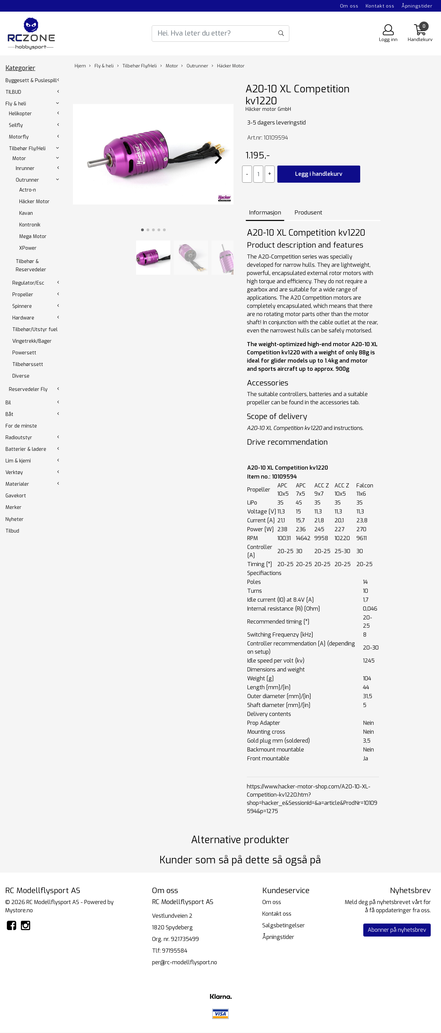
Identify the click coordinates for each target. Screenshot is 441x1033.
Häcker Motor (34, 201)
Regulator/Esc (28, 283)
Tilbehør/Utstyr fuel (35, 329)
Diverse (20, 376)
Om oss (349, 6)
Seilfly (16, 125)
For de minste (21, 426)
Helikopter (20, 113)
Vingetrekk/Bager (32, 341)
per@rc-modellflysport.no (184, 962)
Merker (13, 507)
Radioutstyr (18, 437)
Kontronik (29, 225)
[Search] (221, 33)
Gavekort (15, 496)
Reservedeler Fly (28, 389)
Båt (9, 414)
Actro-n (27, 190)
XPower (28, 248)
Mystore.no (19, 910)
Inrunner (25, 168)
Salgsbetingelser (283, 925)
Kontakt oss (380, 6)
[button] (142, 229)
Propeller (22, 294)
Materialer (17, 484)
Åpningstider (417, 6)
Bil (8, 403)
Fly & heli (15, 104)
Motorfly (19, 137)
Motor (19, 158)
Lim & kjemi (18, 461)
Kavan (26, 213)
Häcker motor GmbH (268, 109)
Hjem (80, 66)
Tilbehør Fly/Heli (27, 148)
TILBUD (13, 92)
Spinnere (22, 306)
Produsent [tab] (308, 213)
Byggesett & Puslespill (31, 80)
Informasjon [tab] (265, 213)
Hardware (23, 318)
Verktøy (14, 472)
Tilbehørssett (27, 364)
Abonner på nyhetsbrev (397, 929)
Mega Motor (33, 236)
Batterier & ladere (25, 449)
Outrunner (27, 180)
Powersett (24, 353)
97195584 (174, 950)
